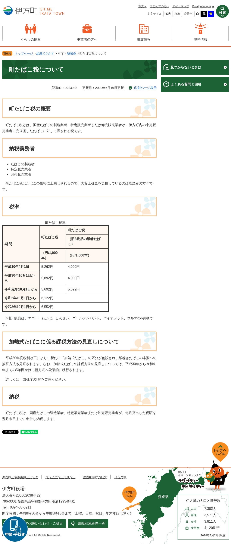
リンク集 (120, 477)
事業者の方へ (87, 39)
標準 (177, 13)
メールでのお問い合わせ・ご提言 (37, 523)
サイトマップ (180, 6)
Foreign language (203, 6)
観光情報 (200, 39)
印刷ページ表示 (145, 88)
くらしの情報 (30, 39)
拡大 (168, 13)
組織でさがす (45, 53)
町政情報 (144, 39)
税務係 (71, 53)
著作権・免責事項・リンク (20, 477)
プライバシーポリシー (60, 477)
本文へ (142, 6)
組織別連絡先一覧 (91, 523)
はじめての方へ (159, 6)
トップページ (24, 53)
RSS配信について (95, 477)
